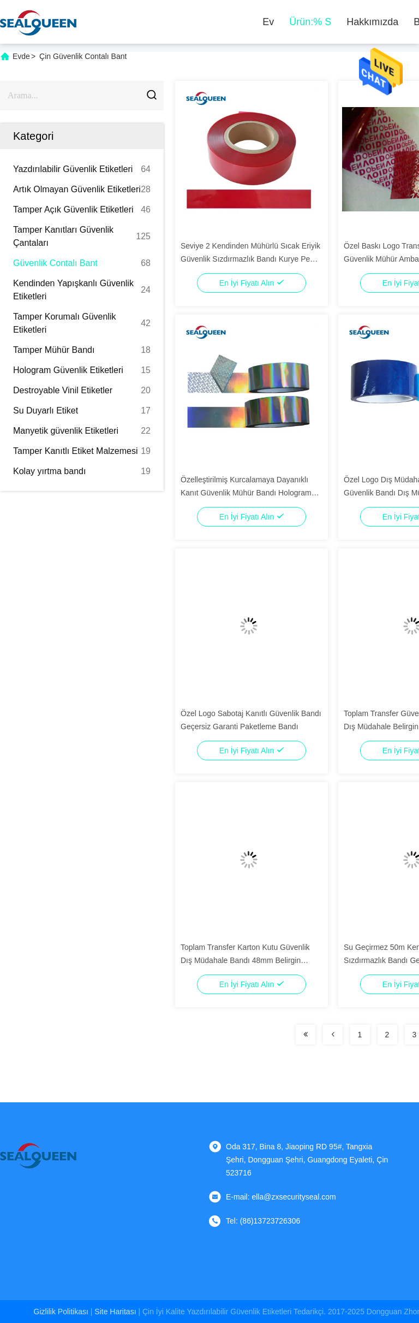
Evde (21, 56)
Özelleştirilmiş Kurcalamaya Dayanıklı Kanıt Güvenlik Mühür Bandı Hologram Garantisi (246, 492)
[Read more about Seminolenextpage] (305, 1034)
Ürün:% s (310, 21)
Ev (268, 21)
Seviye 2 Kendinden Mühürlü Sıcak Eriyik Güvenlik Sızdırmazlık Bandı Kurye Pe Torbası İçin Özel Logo (250, 258)
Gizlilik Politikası (61, 1311)
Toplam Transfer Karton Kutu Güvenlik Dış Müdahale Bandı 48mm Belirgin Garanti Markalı (245, 960)
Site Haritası (115, 1311)
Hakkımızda (372, 21)
